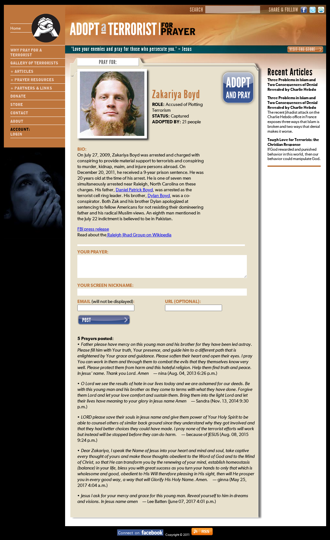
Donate (18, 96)
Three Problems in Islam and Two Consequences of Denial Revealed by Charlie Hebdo (292, 85)
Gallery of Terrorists (34, 63)
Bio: (82, 149)
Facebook (304, 10)
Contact (19, 113)
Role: (158, 104)
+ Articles (22, 71)
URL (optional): (183, 301)
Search (196, 10)
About (16, 121)
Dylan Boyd (159, 196)
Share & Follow (283, 10)
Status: (161, 116)
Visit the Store (302, 49)
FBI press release (93, 229)
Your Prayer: (93, 252)
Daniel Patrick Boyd (134, 190)
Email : (106, 301)
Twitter (312, 10)
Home (27, 28)
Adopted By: (166, 122)
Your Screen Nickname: (105, 285)
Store (16, 105)
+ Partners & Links (31, 88)
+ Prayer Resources (32, 80)
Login (16, 134)
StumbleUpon (321, 10)
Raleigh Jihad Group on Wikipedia (138, 235)
